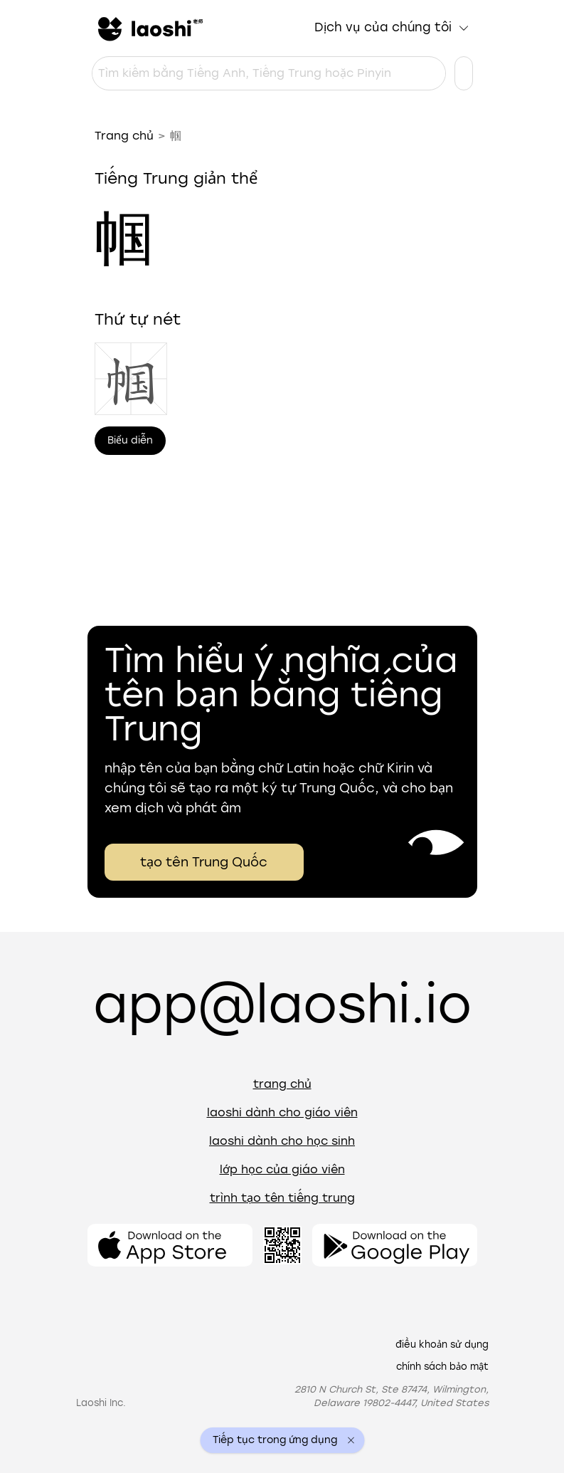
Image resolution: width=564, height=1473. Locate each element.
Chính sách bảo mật (442, 1366)
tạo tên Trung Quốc (203, 862)
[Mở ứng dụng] (170, 1245)
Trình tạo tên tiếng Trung (282, 1198)
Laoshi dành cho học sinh (282, 1141)
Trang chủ (124, 135)
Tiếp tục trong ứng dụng (275, 1440)
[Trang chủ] (149, 27)
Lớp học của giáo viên (282, 1169)
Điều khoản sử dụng (442, 1344)
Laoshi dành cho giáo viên (282, 1112)
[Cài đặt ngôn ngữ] (463, 73)
